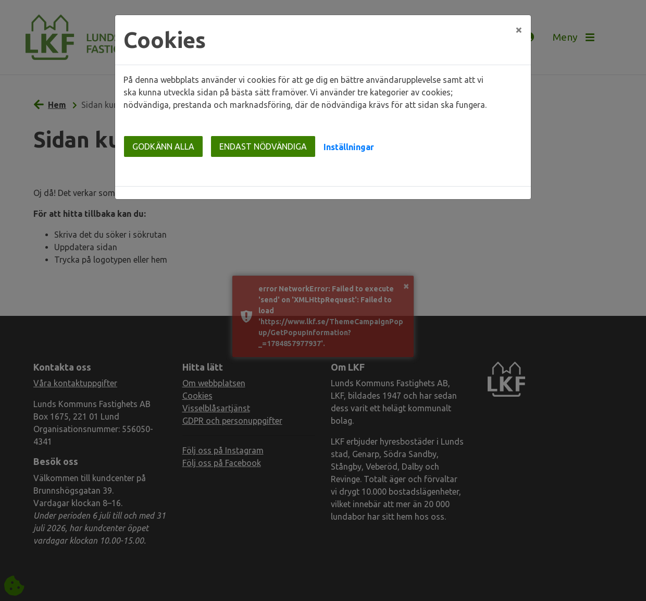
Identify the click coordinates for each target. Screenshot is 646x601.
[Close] (519, 29)
